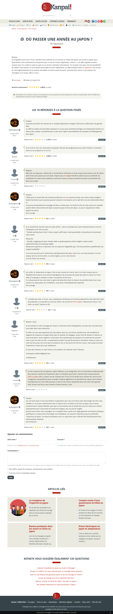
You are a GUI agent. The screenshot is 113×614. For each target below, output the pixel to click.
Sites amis (86, 602)
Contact (77, 602)
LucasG (18, 80)
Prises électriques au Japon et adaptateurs (89, 527)
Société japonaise (22, 29)
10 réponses (56, 43)
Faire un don (42, 602)
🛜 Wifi (62, 25)
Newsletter (53, 602)
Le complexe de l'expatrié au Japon (38, 501)
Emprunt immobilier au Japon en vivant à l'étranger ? (56, 568)
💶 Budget (12, 25)
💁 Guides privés (53, 25)
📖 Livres (93, 25)
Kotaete (14, 29)
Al (13, 236)
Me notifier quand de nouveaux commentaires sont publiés (31, 469)
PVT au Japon (77, 302)
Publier (11, 477)
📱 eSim (68, 25)
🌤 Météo (85, 25)
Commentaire (13, 451)
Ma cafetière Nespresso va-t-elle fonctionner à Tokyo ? (56, 584)
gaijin (70, 253)
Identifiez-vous (22, 445)
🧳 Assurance (76, 25)
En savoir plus (73, 612)
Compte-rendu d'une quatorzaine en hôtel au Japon (91, 503)
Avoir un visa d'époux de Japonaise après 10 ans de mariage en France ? (56, 575)
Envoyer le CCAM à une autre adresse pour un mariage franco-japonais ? (56, 571)
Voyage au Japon (14, 21)
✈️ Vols (28, 25)
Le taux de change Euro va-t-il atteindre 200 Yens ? (56, 578)
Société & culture (41, 21)
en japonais (87, 67)
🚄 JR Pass (43, 25)
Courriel (61, 439)
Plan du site (96, 602)
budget (68, 176)
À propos (31, 602)
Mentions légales (65, 602)
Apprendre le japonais (57, 21)
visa (67, 197)
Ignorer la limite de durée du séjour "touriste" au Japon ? (56, 581)
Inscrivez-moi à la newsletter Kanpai (22, 473)
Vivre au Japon (32, 29)
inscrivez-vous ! (35, 445)
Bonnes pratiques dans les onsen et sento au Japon (41, 529)
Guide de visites (28, 21)
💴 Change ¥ (21, 25)
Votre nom (12, 439)
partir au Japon (33, 377)
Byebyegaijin (13, 130)
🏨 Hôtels (35, 25)
